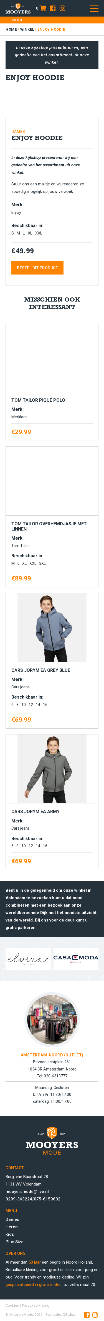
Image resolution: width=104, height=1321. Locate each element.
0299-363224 (19, 1199)
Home (11, 29)
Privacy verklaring (35, 1305)
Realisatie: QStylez (60, 1314)
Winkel (27, 29)
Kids (10, 1234)
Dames (12, 1219)
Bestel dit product (37, 268)
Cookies (12, 1305)
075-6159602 (47, 1199)
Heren (12, 1226)
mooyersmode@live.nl (27, 1191)
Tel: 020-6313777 (52, 1076)
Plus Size (15, 1241)
